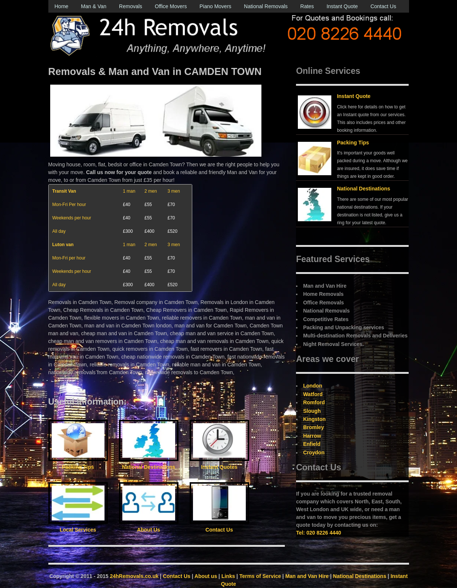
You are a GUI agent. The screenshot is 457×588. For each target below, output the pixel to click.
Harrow (312, 436)
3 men (174, 191)
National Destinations (363, 189)
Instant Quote (342, 6)
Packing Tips (353, 143)
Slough (312, 411)
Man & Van (93, 6)
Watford (312, 394)
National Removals (266, 6)
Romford (314, 402)
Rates (307, 6)
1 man (129, 191)
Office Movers (171, 6)
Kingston (314, 419)
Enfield (312, 444)
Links (228, 576)
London (312, 386)
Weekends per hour (71, 217)
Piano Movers (215, 6)
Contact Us (383, 6)
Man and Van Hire (307, 576)
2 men (151, 191)
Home (61, 6)
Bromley (313, 427)
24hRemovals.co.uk (134, 576)
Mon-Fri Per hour (69, 204)
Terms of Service (260, 576)
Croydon (314, 452)
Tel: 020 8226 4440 (318, 533)
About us (205, 576)
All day (59, 231)
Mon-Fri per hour (69, 258)
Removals (130, 6)
